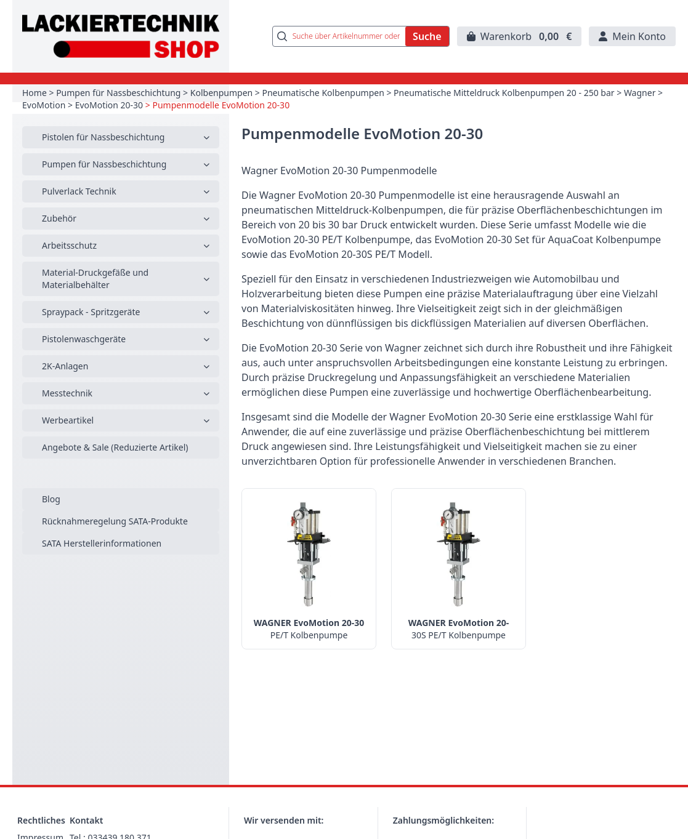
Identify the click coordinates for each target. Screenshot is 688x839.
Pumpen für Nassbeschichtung (118, 92)
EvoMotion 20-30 (109, 105)
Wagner (640, 92)
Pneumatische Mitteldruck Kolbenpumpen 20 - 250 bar (504, 92)
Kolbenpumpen (221, 92)
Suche (427, 36)
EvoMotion (43, 105)
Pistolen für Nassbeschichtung (103, 137)
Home (34, 92)
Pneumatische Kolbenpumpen (323, 92)
